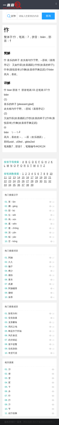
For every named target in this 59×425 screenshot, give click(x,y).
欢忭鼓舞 (12, 413)
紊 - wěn (12, 223)
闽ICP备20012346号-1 (44, 422)
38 (27, 185)
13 (14, 177)
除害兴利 (12, 313)
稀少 (10, 271)
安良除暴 (12, 318)
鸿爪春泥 (12, 335)
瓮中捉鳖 (12, 344)
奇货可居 (12, 353)
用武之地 (12, 326)
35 (14, 185)
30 (40, 181)
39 (32, 185)
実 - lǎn (11, 201)
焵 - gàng (12, 206)
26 (23, 181)
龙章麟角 (12, 322)
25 (18, 181)
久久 (10, 262)
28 (32, 181)
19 (40, 177)
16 (27, 177)
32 (49, 181)
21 (49, 177)
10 (51, 173)
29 (36, 181)
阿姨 (10, 257)
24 (14, 181)
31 (45, 181)
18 (36, 177)
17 (32, 177)
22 (5, 181)
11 (5, 177)
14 (18, 177)
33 (5, 185)
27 (27, 181)
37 (23, 185)
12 (9, 177)
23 (9, 181)
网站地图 (27, 422)
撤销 (10, 292)
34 (9, 185)
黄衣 (10, 279)
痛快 (10, 275)
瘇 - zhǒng (13, 228)
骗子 (10, 266)
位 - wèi (12, 215)
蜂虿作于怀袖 (15, 331)
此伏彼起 (12, 340)
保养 (10, 297)
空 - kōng (12, 241)
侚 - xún (12, 219)
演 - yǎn (12, 232)
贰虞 (10, 284)
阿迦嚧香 (12, 288)
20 (45, 177)
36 (18, 185)
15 (23, 177)
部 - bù (11, 210)
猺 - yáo (12, 237)
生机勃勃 (12, 348)
